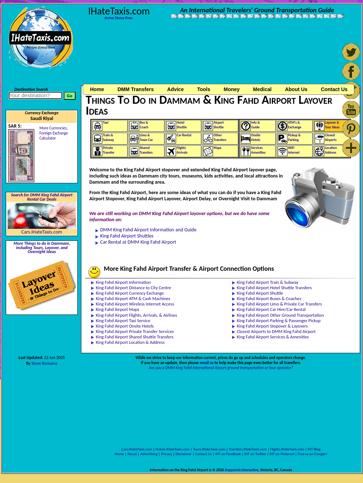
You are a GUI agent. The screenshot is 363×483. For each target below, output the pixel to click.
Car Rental (184, 135)
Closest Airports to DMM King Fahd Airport (276, 331)
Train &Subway (108, 137)
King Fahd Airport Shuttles (127, 236)
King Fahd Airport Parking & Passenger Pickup (279, 320)
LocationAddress (331, 150)
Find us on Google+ (312, 454)
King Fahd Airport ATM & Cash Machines (133, 298)
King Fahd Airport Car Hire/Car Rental (271, 309)
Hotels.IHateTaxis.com (172, 449)
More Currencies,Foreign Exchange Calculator (53, 133)
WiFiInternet (294, 150)
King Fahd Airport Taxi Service (123, 320)
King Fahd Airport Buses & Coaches (269, 298)
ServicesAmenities (258, 150)
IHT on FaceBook (228, 454)
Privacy (166, 454)
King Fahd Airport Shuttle (260, 293)
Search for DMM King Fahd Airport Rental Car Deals (41, 197)
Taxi (105, 122)
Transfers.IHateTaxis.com (248, 449)
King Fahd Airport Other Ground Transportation (280, 315)
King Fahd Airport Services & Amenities (273, 336)
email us (207, 362)
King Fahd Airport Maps (117, 309)
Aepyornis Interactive (242, 469)
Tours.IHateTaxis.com (209, 449)
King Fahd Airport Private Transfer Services (135, 331)
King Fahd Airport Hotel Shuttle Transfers (274, 287)
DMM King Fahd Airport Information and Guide (148, 230)
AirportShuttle (219, 124)
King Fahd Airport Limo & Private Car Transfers (279, 304)
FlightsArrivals (182, 150)
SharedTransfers (146, 150)
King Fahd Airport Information (123, 282)
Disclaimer (183, 454)
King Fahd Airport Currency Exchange (130, 293)
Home (97, 89)
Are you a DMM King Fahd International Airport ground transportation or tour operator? (221, 367)
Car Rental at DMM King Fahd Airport (138, 242)
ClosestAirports (331, 137)
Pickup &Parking (294, 137)
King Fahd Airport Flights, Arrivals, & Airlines (136, 315)
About (132, 454)
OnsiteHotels (256, 137)
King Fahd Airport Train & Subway (267, 282)
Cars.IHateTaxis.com (41, 232)
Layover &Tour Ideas (332, 124)
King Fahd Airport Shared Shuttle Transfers (135, 336)
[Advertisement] (123, 55)
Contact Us (203, 454)
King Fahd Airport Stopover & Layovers (272, 326)
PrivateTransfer (109, 150)
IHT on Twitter (255, 454)
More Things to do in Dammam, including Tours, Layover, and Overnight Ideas (41, 248)
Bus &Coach (144, 124)
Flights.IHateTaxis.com (287, 449)
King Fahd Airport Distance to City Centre (133, 287)
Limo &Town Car (146, 137)
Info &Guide (255, 124)
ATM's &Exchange (295, 124)
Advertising (149, 454)
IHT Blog (314, 449)
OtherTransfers (220, 137)
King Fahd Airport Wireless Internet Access (135, 304)
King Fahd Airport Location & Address (130, 342)
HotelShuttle (182, 124)
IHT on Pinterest (282, 454)
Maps (218, 148)
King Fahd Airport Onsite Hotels (125, 326)
